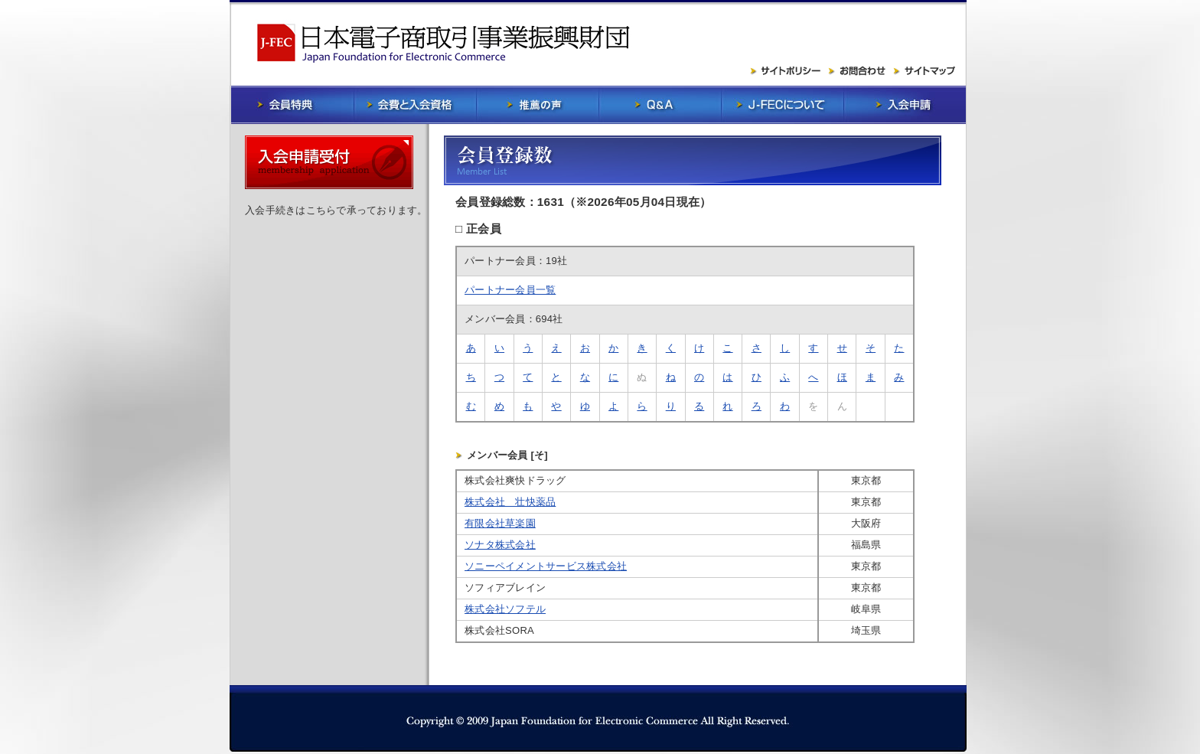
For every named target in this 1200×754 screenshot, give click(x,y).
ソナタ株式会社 (500, 544)
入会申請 (904, 105)
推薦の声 (537, 105)
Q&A (659, 105)
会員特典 (292, 105)
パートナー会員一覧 (510, 289)
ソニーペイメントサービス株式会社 (546, 566)
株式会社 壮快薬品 (510, 502)
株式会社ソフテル (505, 609)
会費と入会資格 (415, 105)
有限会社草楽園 (500, 523)
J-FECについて (782, 105)
